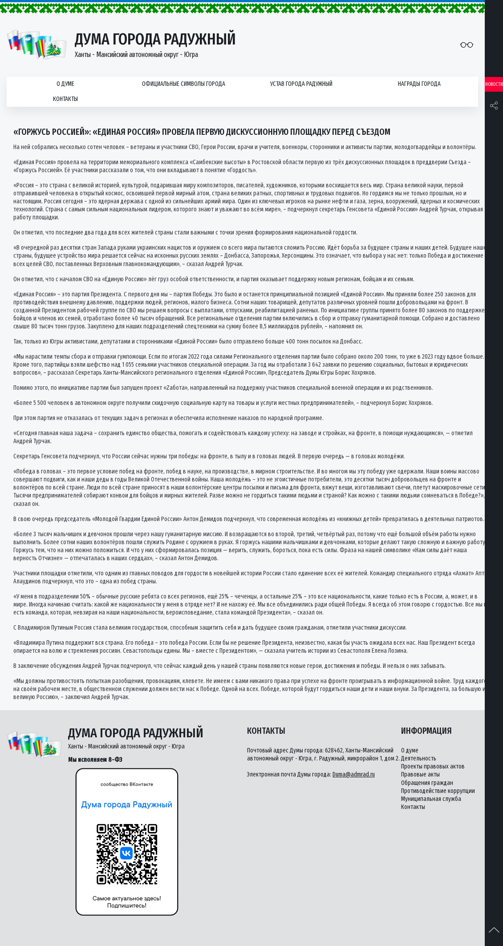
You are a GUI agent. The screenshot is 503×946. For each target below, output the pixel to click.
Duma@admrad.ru (354, 774)
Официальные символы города (183, 84)
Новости (494, 84)
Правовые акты (420, 774)
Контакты (65, 99)
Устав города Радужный (301, 84)
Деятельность (418, 758)
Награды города (419, 84)
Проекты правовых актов (433, 766)
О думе (65, 84)
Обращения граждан (427, 783)
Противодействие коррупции (438, 791)
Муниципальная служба (431, 799)
